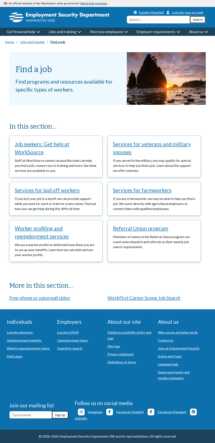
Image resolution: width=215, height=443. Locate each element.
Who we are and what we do (178, 332)
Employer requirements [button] (158, 31)
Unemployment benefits (24, 340)
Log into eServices (20, 332)
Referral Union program (140, 228)
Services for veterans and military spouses (152, 148)
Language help (168, 364)
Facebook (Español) (171, 412)
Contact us (165, 340)
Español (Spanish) (149, 12)
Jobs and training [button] (65, 31)
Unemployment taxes (72, 340)
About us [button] (198, 31)
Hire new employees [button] (109, 31)
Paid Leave (14, 356)
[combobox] (158, 19)
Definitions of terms (122, 362)
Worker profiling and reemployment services (42, 232)
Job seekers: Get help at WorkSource (42, 148)
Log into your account (184, 12)
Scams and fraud (169, 356)
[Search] (198, 19)
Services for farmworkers (142, 190)
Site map (114, 346)
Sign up (60, 415)
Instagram (95, 412)
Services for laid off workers (47, 190)
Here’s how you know (94, 3)
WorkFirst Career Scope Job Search (144, 298)
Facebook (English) (130, 412)
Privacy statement (121, 354)
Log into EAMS (68, 332)
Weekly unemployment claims (28, 348)
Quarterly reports (70, 348)
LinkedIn (81, 418)
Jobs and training (32, 42)
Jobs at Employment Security (179, 348)
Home (9, 42)
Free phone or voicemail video (39, 298)
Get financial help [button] (23, 31)
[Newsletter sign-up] (30, 415)
